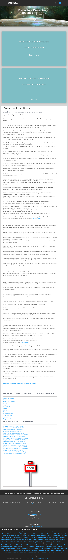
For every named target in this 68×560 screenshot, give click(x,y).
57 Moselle (55, 543)
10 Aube (16, 534)
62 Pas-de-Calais (20, 544)
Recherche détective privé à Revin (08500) (15, 445)
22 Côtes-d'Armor (40, 535)
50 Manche (60, 541)
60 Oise (7, 544)
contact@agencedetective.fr (36, 526)
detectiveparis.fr (37, 218)
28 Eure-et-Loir (17, 537)
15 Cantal (56, 534)
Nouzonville (6, 407)
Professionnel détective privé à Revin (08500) (16, 448)
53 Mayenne (19, 543)
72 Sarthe (59, 546)
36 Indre (13, 539)
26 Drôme (4, 537)
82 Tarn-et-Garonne (12, 550)
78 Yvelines (47, 548)
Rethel (5, 408)
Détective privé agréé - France (26, 383)
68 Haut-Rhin (24, 546)
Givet (4, 405)
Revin (5, 410)
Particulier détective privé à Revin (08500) (15, 447)
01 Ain (2, 532)
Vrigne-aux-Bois (8, 419)
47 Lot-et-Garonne (32, 541)
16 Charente (63, 534)
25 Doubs (64, 535)
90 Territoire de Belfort (11, 552)
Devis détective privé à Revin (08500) (13, 429)
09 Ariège (10, 534)
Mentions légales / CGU (42, 558)
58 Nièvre (61, 543)
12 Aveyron (28, 534)
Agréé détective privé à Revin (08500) (14, 453)
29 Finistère (26, 537)
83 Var (21, 550)
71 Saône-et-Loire (51, 546)
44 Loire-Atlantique (10, 541)
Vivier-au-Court (7, 415)
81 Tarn (4, 550)
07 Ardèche (59, 532)
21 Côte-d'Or (31, 535)
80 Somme (64, 548)
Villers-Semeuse (8, 413)
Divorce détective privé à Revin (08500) (14, 442)
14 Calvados (49, 534)
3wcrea (33, 558)
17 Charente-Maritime (8, 535)
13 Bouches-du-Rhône (38, 534)
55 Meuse (40, 543)
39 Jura (35, 539)
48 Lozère (41, 541)
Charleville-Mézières (9, 401)
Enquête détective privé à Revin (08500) (14, 440)
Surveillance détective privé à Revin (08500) (15, 438)
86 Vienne (41, 550)
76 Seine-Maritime (26, 548)
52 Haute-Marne (10, 543)
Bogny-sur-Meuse (8, 398)
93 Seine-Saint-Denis (44, 552)
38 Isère (29, 539)
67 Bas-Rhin (16, 546)
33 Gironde (55, 537)
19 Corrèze (23, 535)
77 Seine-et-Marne (38, 548)
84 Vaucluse (27, 550)
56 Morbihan (47, 543)
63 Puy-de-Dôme (30, 544)
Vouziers (5, 417)
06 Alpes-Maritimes (49, 532)
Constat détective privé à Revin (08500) (14, 452)
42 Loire (56, 539)
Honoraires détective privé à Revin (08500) (15, 435)
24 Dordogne (56, 535)
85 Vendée (34, 550)
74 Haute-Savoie (10, 548)
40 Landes (40, 539)
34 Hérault (62, 537)
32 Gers (49, 537)
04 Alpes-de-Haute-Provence (25, 532)
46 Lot (24, 541)
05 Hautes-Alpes (38, 532)
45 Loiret (19, 541)
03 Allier (13, 532)
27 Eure (10, 537)
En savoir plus (34, 55)
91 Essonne (23, 552)
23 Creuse (49, 535)
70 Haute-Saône (40, 546)
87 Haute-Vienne (49, 550)
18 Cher (17, 535)
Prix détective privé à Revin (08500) (13, 426)
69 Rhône (31, 546)
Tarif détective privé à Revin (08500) (13, 428)
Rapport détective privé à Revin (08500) (14, 450)
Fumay (5, 403)
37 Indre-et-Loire (21, 539)
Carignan (6, 400)
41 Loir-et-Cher (49, 539)
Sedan (5, 412)
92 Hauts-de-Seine (32, 552)
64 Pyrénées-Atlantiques (43, 544)
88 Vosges (58, 550)
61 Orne (12, 544)
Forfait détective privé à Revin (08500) (14, 433)
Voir (11, 504)
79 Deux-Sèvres (56, 548)
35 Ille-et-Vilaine (5, 539)
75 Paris (18, 548)
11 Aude (21, 534)
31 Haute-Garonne (41, 537)
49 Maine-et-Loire (50, 541)
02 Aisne (7, 532)
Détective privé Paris (9, 383)
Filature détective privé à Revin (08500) (14, 436)
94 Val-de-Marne (55, 552)
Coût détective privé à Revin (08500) (13, 431)
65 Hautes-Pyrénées (56, 544)
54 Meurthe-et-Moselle (30, 543)
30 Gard (33, 537)
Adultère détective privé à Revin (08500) (14, 443)
